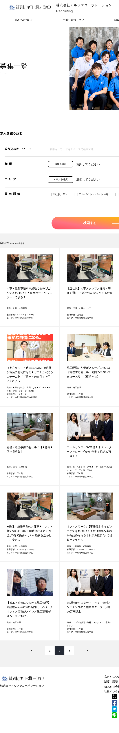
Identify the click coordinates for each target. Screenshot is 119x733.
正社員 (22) (57, 194)
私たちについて (24, 19)
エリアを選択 (60, 179)
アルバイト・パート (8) (91, 194)
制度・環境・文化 (73, 19)
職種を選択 (61, 164)
